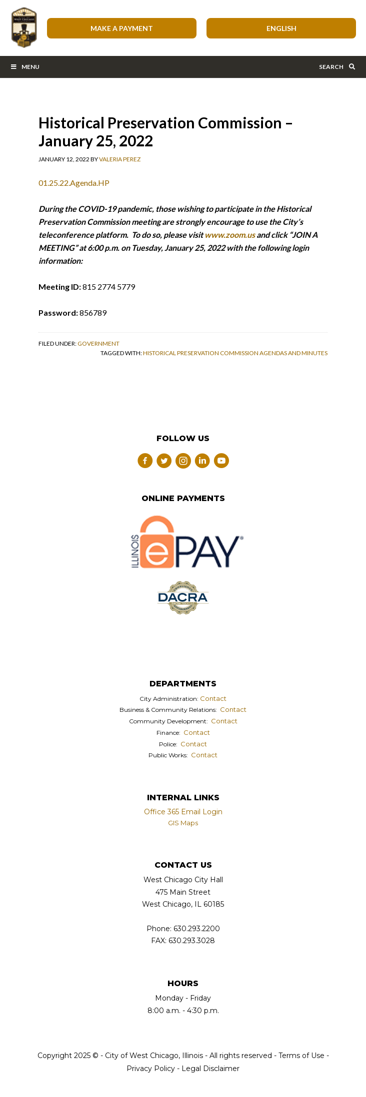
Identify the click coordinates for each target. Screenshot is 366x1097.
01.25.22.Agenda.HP (74, 182)
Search (337, 66)
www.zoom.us (229, 234)
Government (99, 343)
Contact (213, 698)
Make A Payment (121, 28)
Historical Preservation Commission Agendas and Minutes (235, 353)
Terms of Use (300, 1055)
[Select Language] (281, 28)
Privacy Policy (150, 1068)
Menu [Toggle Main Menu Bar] (25, 66)
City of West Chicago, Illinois (23, 27)
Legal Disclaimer (211, 1068)
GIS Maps (183, 823)
